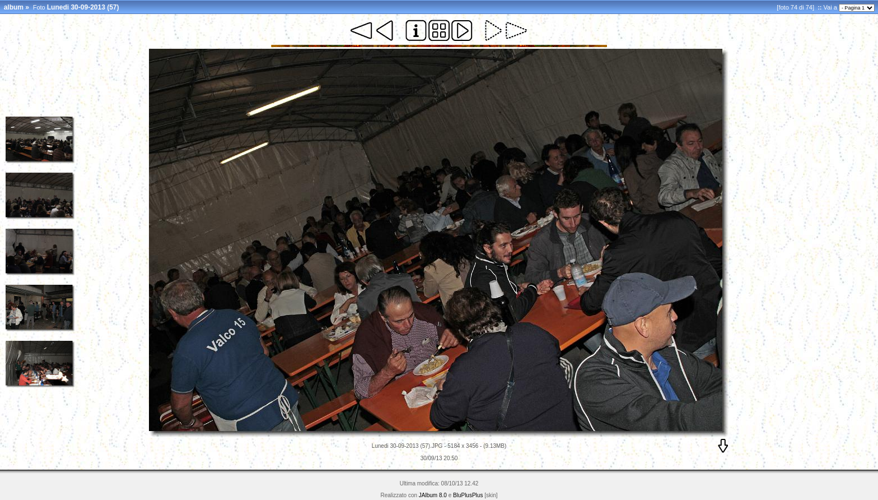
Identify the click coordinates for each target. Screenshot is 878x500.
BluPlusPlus (468, 495)
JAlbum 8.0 (433, 495)
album (14, 7)
